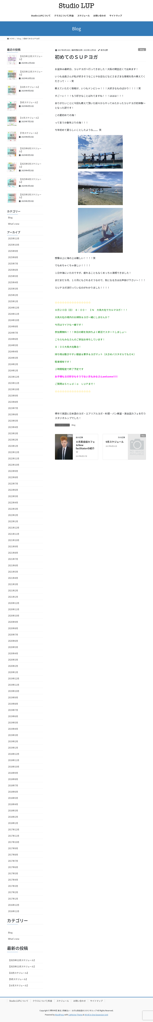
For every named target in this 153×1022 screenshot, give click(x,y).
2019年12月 (13, 678)
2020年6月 (13, 640)
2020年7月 (13, 634)
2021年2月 (13, 590)
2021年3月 (13, 584)
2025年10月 (13, 244)
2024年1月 (13, 370)
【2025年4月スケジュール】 (30, 181)
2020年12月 (13, 603)
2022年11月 (13, 458)
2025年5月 (13, 276)
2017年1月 (13, 898)
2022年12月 (13, 452)
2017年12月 (13, 829)
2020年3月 (13, 659)
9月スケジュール (115, 441)
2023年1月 (13, 445)
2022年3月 (13, 508)
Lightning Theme (75, 1014)
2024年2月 (13, 364)
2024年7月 (13, 332)
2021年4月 (13, 577)
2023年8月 (13, 401)
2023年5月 (13, 420)
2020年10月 (13, 615)
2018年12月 (13, 753)
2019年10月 (13, 690)
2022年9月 (13, 470)
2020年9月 (13, 621)
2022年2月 (13, 515)
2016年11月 (13, 911)
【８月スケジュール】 (29, 117)
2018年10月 (13, 766)
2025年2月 (13, 295)
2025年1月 (13, 301)
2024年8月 (13, 326)
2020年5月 (13, 647)
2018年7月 (13, 785)
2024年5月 (13, 345)
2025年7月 (13, 263)
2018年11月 (13, 760)
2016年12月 (13, 904)
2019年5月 (13, 722)
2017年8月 (13, 854)
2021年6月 (13, 565)
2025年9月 (13, 250)
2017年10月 (13, 842)
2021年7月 (13, 558)
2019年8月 (13, 703)
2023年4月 (13, 427)
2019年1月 (13, 747)
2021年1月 (13, 596)
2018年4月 (13, 804)
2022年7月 (13, 483)
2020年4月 (13, 653)
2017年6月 (13, 867)
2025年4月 (13, 282)
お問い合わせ (79, 1000)
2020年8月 (13, 628)
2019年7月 (13, 709)
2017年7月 (13, 860)
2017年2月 (13, 892)
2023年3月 (13, 433)
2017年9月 (13, 848)
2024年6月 (13, 338)
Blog (142, 49)
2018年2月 (13, 816)
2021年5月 (13, 571)
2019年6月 (13, 716)
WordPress (59, 1014)
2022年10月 (13, 464)
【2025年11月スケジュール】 (31, 73)
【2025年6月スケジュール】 (30, 150)
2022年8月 (13, 477)
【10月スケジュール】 (29, 86)
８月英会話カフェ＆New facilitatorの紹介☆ (85, 446)
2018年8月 (13, 779)
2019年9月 (13, 697)
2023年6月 (13, 414)
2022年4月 (13, 502)
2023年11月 (13, 382)
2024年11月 (13, 313)
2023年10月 (13, 389)
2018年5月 (13, 797)
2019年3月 (13, 735)
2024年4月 (13, 351)
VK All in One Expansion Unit (96, 1014)
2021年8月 (13, 552)
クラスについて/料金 (42, 1000)
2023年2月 (13, 439)
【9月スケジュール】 (29, 102)
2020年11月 (13, 609)
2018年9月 (13, 772)
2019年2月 (13, 741)
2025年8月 (13, 257)
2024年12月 (13, 307)
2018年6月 (13, 791)
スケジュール (62, 1000)
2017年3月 (13, 885)
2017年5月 (13, 873)
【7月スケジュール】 (29, 132)
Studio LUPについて (18, 1000)
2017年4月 (13, 879)
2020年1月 (13, 672)
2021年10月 (13, 540)
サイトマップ (96, 1000)
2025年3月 (13, 288)
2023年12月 (13, 376)
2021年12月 (13, 527)
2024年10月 (13, 320)
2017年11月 (13, 835)
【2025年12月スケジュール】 (31, 58)
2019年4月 (13, 728)
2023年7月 (13, 408)
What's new (13, 223)
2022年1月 (13, 521)
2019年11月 (13, 684)
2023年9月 (13, 395)
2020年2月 (13, 665)
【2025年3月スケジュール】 (30, 196)
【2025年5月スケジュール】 (30, 165)
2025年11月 (13, 238)
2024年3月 (13, 357)
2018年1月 (13, 823)
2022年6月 (13, 489)
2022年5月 (13, 496)
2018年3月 (13, 810)
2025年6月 (13, 269)
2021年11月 (13, 533)
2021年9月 (13, 546)
